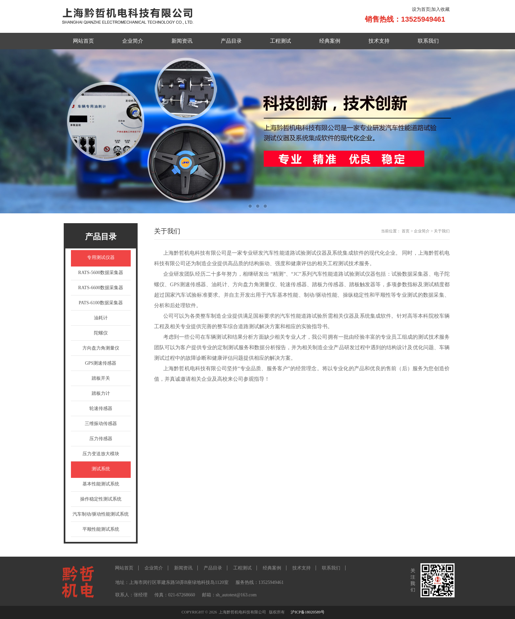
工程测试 (280, 41)
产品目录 (231, 41)
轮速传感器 (100, 408)
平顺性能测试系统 (100, 529)
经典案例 (329, 41)
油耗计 (101, 317)
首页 (406, 231)
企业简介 (132, 41)
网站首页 (83, 41)
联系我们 (428, 41)
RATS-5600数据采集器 (100, 272)
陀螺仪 (101, 333)
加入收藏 (440, 9)
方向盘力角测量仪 (100, 348)
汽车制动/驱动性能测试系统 (101, 514)
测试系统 (101, 468)
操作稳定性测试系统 (101, 499)
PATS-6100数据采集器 (100, 302)
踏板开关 (101, 378)
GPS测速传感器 (101, 363)
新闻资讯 (181, 41)
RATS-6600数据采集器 (100, 287)
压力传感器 (100, 438)
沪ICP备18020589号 (308, 612)
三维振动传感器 (101, 423)
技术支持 (379, 41)
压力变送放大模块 (100, 453)
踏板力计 (101, 393)
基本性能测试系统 (100, 483)
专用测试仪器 (101, 257)
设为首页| (421, 9)
